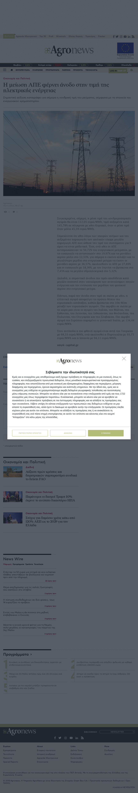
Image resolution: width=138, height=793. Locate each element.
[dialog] (69, 396)
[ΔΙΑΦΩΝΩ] (124, 359)
